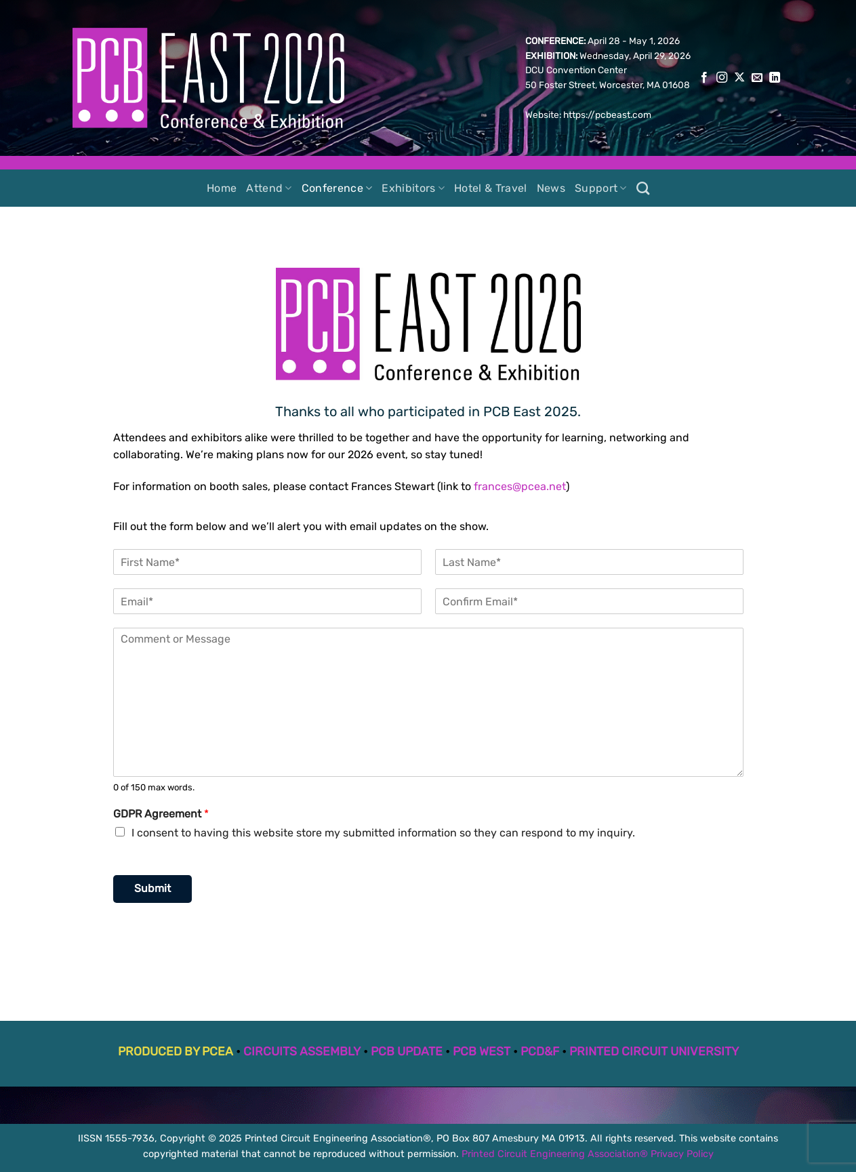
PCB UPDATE (407, 1051)
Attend (268, 188)
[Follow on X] (739, 78)
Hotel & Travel (490, 188)
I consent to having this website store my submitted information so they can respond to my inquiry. (383, 832)
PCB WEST (481, 1051)
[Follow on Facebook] (704, 78)
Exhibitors (413, 188)
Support (601, 188)
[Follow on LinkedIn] (774, 78)
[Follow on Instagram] (721, 78)
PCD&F (540, 1051)
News (551, 188)
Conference (337, 188)
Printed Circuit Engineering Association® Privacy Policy (588, 1154)
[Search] (642, 188)
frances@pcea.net (520, 486)
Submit (152, 888)
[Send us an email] (757, 78)
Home (222, 188)
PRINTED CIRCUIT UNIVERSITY (654, 1051)
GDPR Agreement (161, 813)
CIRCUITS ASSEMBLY (302, 1051)
